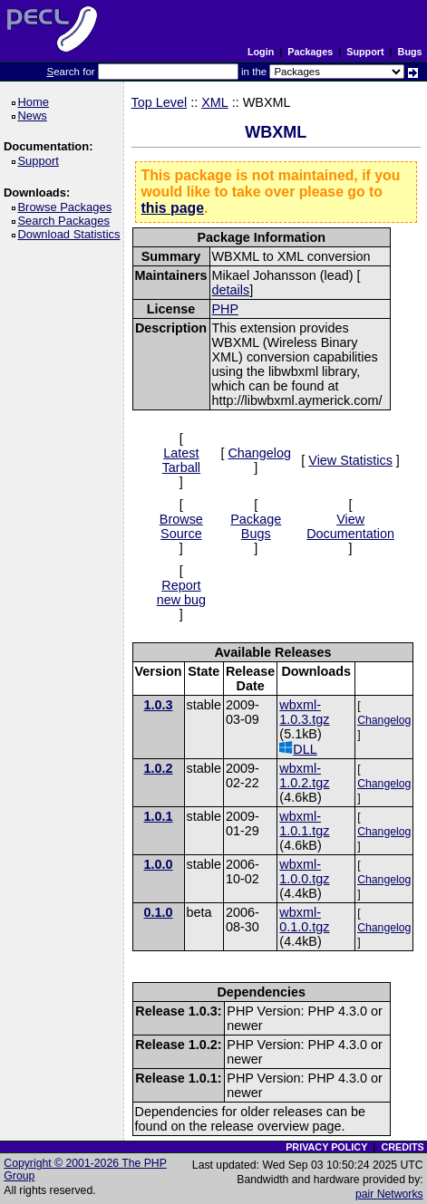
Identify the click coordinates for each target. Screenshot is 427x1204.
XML (214, 102)
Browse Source (181, 526)
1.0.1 (158, 816)
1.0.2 (158, 768)
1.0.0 (158, 864)
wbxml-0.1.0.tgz (304, 919)
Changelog (259, 453)
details (231, 290)
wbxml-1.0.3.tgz (304, 712)
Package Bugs (255, 526)
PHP (225, 309)
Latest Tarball (181, 460)
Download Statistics (72, 234)
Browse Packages (67, 207)
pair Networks (389, 1194)
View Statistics (350, 460)
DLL (297, 748)
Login (260, 51)
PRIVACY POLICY (326, 1146)
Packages (310, 51)
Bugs (410, 51)
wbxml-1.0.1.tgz (304, 823)
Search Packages (66, 220)
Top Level (159, 102)
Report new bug (181, 592)
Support (364, 51)
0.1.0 (158, 912)
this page (172, 208)
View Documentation (350, 526)
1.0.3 (158, 705)
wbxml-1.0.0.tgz (304, 871)
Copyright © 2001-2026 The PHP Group (85, 1169)
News (35, 115)
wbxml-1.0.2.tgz (304, 775)
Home (36, 102)
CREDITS (402, 1146)
